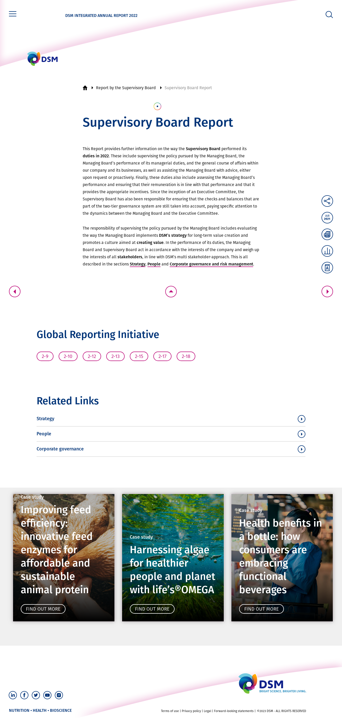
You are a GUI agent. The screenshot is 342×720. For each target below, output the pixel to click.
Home (85, 87)
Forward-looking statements (234, 713)
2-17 (162, 356)
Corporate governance (60, 449)
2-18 (186, 356)
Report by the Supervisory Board (126, 87)
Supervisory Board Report (188, 87)
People (154, 264)
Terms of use (170, 713)
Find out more (37, 609)
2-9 (45, 356)
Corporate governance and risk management (211, 264)
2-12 (92, 356)
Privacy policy (191, 713)
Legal (207, 713)
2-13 (115, 356)
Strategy (137, 264)
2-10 (68, 356)
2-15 (139, 356)
